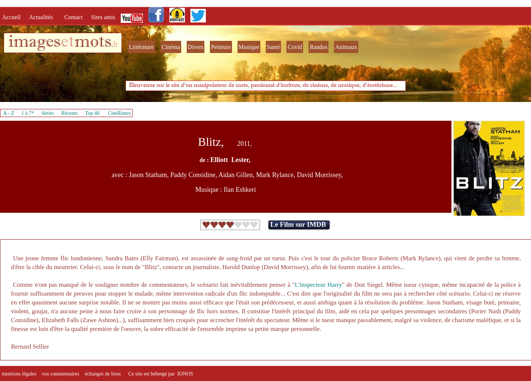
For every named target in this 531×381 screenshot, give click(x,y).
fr (115, 44)
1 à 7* (27, 113)
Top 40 (92, 113)
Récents (69, 113)
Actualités (43, 17)
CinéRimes (119, 113)
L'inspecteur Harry (318, 284)
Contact (74, 17)
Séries (48, 113)
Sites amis (103, 17)
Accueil (13, 17)
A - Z (8, 113)
